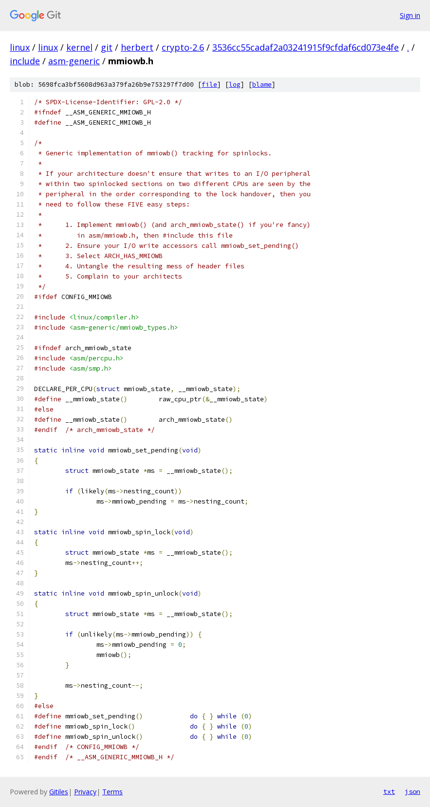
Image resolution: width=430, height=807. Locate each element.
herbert (137, 47)
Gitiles (58, 791)
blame (262, 84)
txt (389, 791)
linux (20, 47)
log (235, 84)
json (412, 791)
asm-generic (74, 61)
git (106, 47)
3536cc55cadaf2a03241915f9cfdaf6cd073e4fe (305, 47)
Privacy (85, 791)
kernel (79, 47)
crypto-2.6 (183, 47)
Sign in (410, 15)
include (25, 61)
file (209, 84)
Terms (112, 791)
